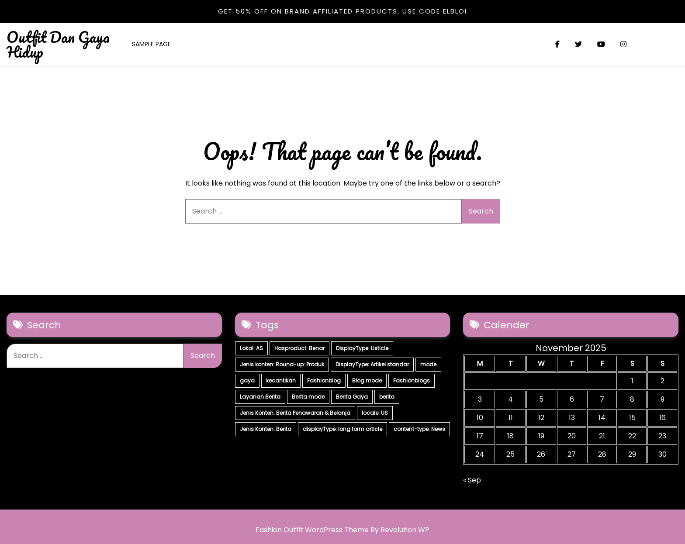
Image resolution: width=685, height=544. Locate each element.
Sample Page (151, 44)
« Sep (472, 480)
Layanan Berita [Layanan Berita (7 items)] (260, 396)
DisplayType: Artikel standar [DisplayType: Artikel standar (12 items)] (372, 364)
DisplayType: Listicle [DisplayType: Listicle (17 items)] (362, 348)
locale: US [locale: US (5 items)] (375, 413)
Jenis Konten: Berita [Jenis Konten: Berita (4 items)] (265, 429)
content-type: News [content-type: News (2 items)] (419, 429)
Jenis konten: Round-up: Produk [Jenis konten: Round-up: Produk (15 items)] (282, 364)
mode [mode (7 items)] (428, 364)
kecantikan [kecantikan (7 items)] (281, 380)
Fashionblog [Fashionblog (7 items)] (324, 380)
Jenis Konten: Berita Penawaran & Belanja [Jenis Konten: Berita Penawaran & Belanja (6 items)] (295, 413)
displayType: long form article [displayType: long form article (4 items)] (342, 429)
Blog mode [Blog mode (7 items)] (367, 380)
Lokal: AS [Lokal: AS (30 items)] (251, 348)
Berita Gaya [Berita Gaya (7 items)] (352, 396)
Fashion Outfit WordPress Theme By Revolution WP (342, 530)
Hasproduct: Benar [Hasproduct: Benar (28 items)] (299, 348)
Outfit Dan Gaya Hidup (58, 44)
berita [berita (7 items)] (386, 396)
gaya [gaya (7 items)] (247, 380)
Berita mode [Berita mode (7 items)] (308, 396)
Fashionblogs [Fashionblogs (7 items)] (411, 380)
